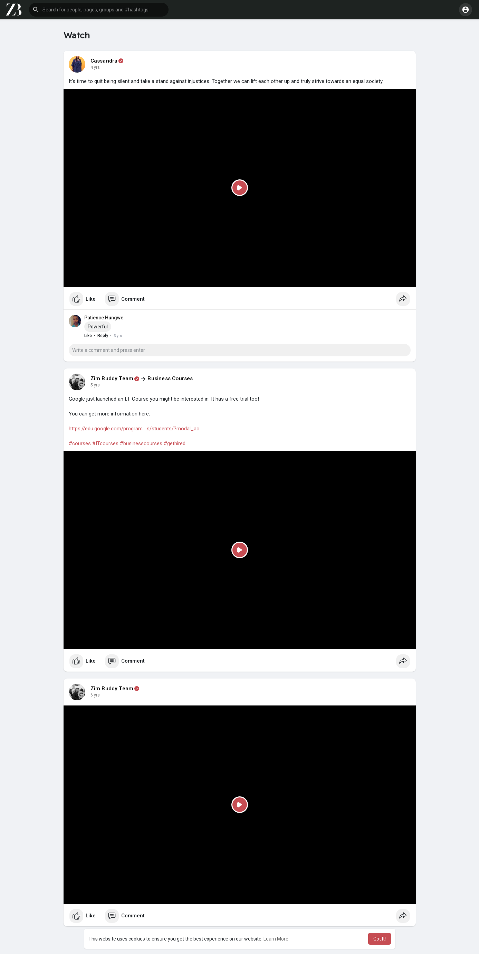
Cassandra (104, 61)
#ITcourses (105, 443)
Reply (102, 335)
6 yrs (95, 695)
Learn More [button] (276, 939)
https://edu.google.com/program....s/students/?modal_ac (134, 428)
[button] (99, 10)
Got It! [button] (379, 939)
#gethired (174, 443)
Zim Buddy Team (112, 378)
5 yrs (95, 385)
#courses (80, 443)
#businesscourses (141, 443)
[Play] (240, 188)
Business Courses (170, 378)
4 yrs (95, 67)
